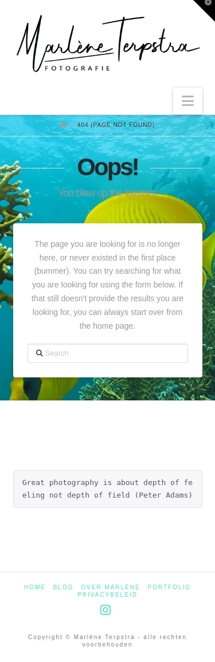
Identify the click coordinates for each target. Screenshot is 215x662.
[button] (187, 101)
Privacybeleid (107, 595)
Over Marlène (110, 587)
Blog (63, 587)
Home (35, 587)
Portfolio (169, 587)
